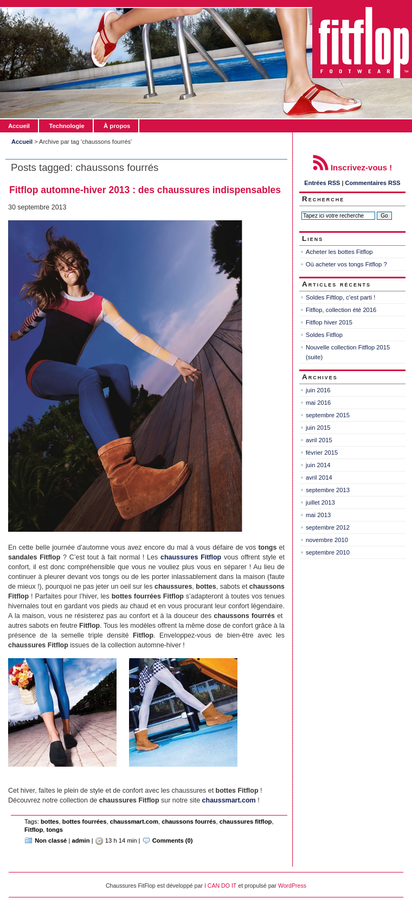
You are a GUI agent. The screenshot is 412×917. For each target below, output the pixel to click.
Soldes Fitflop (324, 335)
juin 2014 (318, 465)
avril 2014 (319, 477)
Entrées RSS (322, 183)
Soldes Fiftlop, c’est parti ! (340, 297)
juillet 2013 (320, 502)
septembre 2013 (328, 490)
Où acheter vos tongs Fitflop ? (346, 264)
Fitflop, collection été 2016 (341, 310)
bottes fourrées (84, 821)
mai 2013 (318, 515)
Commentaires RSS (373, 183)
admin (81, 840)
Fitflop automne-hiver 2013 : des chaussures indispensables (145, 189)
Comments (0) (172, 840)
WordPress (292, 885)
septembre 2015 (328, 415)
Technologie (66, 126)
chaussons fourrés (189, 821)
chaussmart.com (134, 821)
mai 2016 (318, 402)
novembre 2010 (327, 540)
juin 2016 (318, 390)
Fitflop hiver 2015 (329, 322)
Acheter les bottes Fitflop (339, 252)
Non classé (51, 840)
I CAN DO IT (220, 885)
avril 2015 (319, 440)
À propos (117, 126)
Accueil (19, 126)
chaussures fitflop (246, 821)
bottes (50, 821)
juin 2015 (318, 427)
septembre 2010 (328, 552)
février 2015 (322, 452)
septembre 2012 (328, 527)
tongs (55, 829)
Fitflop (33, 829)
